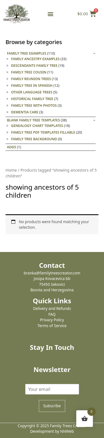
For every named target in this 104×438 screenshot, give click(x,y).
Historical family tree (32, 98)
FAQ (52, 314)
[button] (50, 13)
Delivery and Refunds (52, 308)
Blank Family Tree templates (33, 120)
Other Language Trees (31, 92)
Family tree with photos (34, 105)
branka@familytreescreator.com (52, 273)
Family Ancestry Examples (35, 59)
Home (11, 170)
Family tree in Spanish (31, 85)
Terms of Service (52, 325)
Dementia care (24, 112)
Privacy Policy (52, 319)
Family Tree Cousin (28, 72)
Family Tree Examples (26, 53)
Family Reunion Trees (31, 79)
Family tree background (34, 139)
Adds (11, 147)
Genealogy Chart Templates (37, 125)
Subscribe (52, 405)
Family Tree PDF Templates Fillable (43, 132)
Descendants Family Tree (34, 65)
